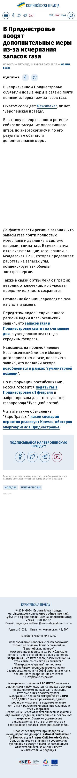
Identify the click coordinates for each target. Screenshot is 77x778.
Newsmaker (47, 106)
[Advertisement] (38, 187)
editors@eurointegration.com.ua (50, 623)
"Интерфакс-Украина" (29, 664)
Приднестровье (31, 487)
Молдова (10, 487)
